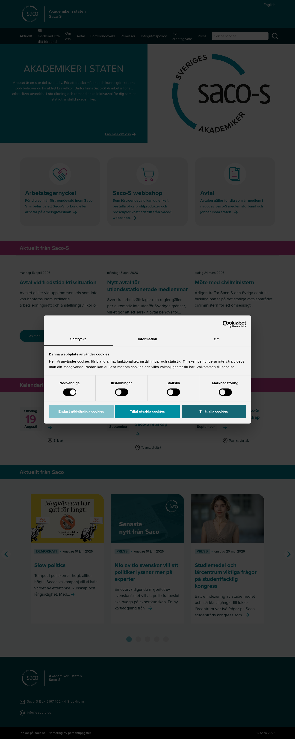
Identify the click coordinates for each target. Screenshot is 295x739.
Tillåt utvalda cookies (147, 411)
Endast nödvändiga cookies (81, 411)
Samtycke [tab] (78, 339)
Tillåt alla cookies (214, 411)
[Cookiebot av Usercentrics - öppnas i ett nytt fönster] (226, 324)
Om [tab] (216, 339)
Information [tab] (147, 339)
